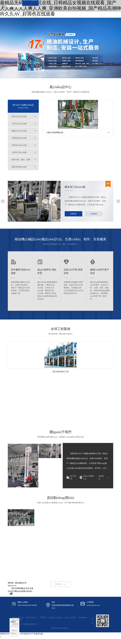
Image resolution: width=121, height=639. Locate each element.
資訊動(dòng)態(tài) (55, 618)
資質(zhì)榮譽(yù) (87, 477)
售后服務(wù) (83, 618)
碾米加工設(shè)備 (19, 117)
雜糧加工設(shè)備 (19, 132)
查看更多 (74, 214)
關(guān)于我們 (70, 618)
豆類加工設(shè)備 (19, 147)
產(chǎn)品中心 (31, 618)
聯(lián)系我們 (39, 12)
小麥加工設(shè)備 (19, 154)
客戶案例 (71, 477)
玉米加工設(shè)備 (19, 124)
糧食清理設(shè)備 (19, 170)
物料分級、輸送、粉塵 (21, 162)
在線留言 (27, 12)
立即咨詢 (94, 214)
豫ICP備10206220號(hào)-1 (60, 629)
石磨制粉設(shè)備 (19, 139)
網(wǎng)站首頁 (17, 618)
